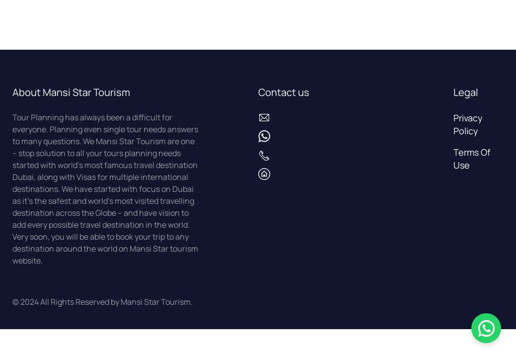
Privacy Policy (468, 124)
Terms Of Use (471, 158)
